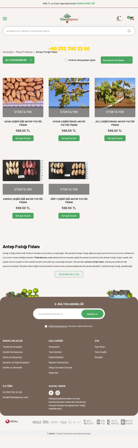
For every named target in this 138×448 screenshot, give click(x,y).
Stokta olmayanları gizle (80, 71)
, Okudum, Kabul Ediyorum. (69, 337)
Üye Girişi (100, 358)
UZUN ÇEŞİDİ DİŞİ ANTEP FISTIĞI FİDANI (23, 134)
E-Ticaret (58, 444)
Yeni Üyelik (101, 363)
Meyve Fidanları (24, 63)
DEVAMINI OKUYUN (69, 285)
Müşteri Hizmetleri (58, 373)
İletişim (99, 368)
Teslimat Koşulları (12, 358)
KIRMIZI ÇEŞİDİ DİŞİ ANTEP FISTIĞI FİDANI (23, 212)
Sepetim (53, 383)
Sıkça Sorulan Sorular (60, 378)
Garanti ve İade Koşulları (16, 373)
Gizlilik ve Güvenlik (12, 378)
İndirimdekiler (56, 368)
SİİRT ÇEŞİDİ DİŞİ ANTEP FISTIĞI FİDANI (69, 212)
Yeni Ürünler (55, 363)
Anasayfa (8, 63)
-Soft (50, 444)
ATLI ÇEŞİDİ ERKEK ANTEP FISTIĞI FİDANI (115, 134)
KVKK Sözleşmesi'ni (58, 337)
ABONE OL (92, 325)
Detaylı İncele (23, 149)
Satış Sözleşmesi (12, 368)
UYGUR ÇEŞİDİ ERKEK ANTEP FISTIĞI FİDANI (69, 134)
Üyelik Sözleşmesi (13, 363)
